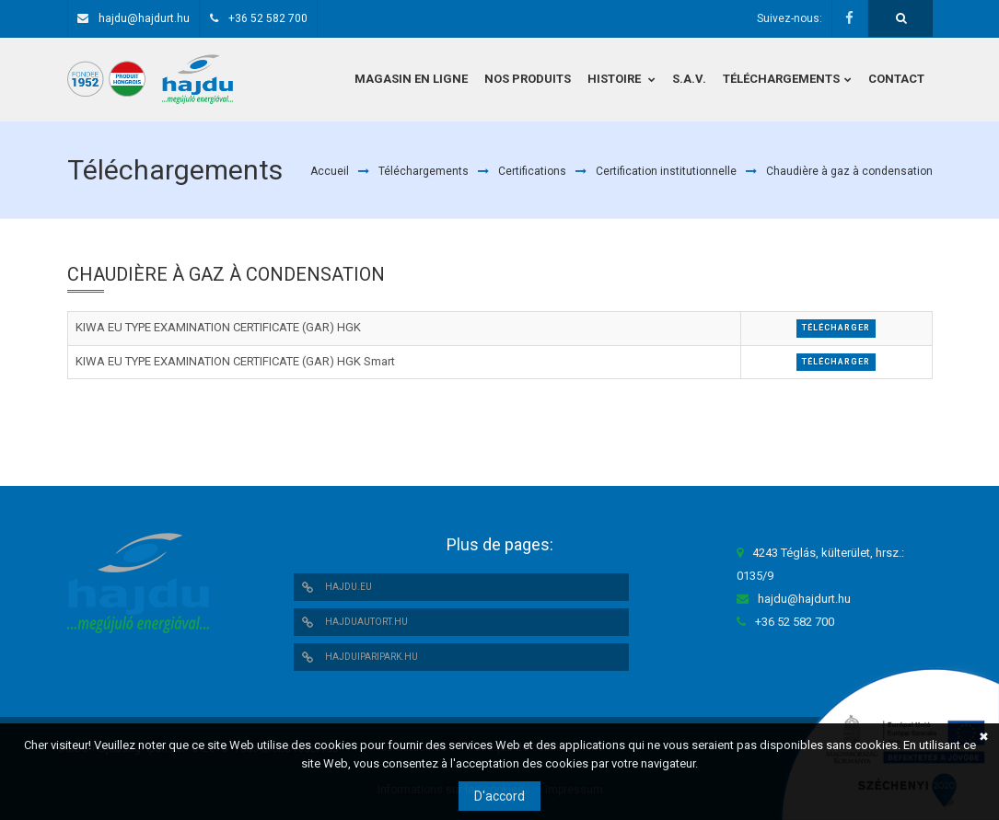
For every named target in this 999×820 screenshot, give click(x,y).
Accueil (329, 171)
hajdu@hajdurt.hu (144, 18)
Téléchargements (423, 171)
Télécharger (836, 327)
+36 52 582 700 (268, 18)
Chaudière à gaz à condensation (849, 171)
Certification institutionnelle (666, 171)
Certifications (532, 171)
